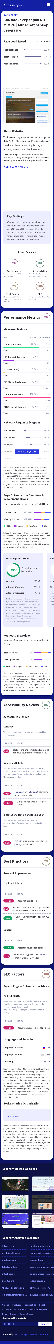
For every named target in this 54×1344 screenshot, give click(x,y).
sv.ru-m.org (10, 15)
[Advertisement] (26, 78)
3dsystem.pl (8, 1246)
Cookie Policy (26, 1313)
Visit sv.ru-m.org (16, 166)
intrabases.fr (8, 1273)
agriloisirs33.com (11, 1253)
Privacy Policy (9, 1313)
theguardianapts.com (13, 1287)
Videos (5, 1304)
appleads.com (9, 1259)
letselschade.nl (9, 1266)
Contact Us (30, 1304)
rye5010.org (8, 1280)
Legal (42, 1304)
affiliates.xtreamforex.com (14, 1294)
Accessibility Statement (14, 1309)
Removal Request (38, 1309)
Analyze (45, 1324)
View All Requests (27, 451)
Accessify (13, 5)
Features (16, 1304)
